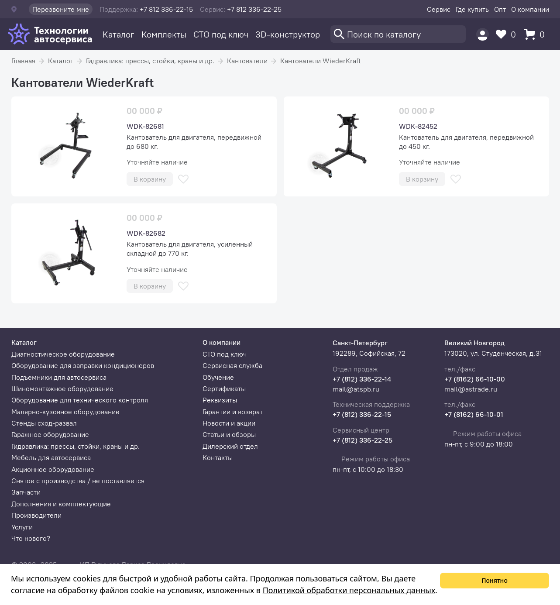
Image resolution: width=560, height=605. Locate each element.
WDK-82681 (145, 126)
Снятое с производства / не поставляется (77, 480)
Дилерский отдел (230, 446)
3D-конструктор (287, 34)
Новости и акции (229, 423)
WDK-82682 (146, 233)
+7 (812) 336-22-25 (362, 440)
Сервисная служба (232, 365)
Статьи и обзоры (229, 434)
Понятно (494, 580)
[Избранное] (508, 34)
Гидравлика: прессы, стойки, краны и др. (150, 61)
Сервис (438, 9)
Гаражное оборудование (50, 434)
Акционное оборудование (52, 469)
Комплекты (163, 34)
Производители (36, 515)
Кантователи (247, 61)
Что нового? (30, 538)
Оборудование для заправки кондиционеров (82, 365)
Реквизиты (220, 399)
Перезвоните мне (60, 9)
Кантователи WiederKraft (320, 61)
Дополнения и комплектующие (61, 503)
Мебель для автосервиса (51, 457)
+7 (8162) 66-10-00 (474, 379)
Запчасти (26, 492)
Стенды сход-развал (44, 423)
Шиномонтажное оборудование (62, 388)
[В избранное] (183, 179)
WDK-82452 (418, 126)
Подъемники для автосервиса (59, 377)
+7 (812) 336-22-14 (362, 379)
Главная (23, 61)
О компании (530, 9)
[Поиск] (398, 34)
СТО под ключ (220, 34)
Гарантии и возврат (233, 411)
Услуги (22, 526)
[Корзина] (536, 34)
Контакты (218, 457)
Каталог (118, 34)
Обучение (218, 377)
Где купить (472, 9)
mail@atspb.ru (356, 389)
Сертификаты (224, 388)
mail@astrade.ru (470, 389)
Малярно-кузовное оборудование (65, 411)
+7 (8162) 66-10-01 (473, 414)
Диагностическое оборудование (63, 354)
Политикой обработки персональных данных (349, 590)
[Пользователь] (482, 34)
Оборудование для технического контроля (79, 399)
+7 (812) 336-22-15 (362, 414)
